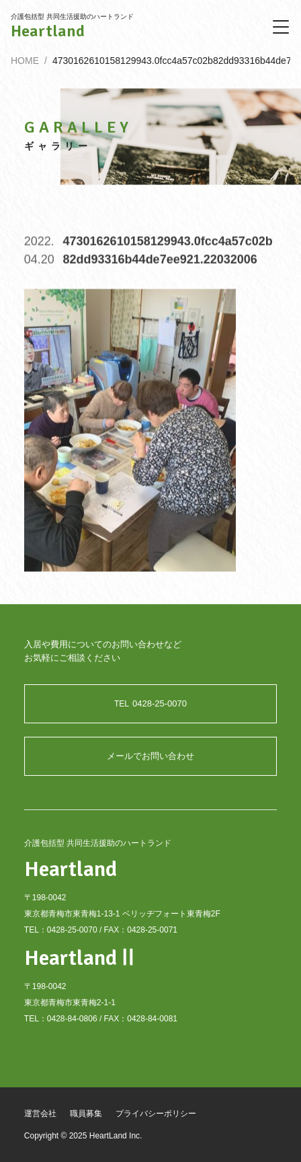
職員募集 (86, 1113)
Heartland (48, 31)
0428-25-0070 (150, 703)
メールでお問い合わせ (150, 756)
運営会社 (40, 1113)
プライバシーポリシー (156, 1113)
